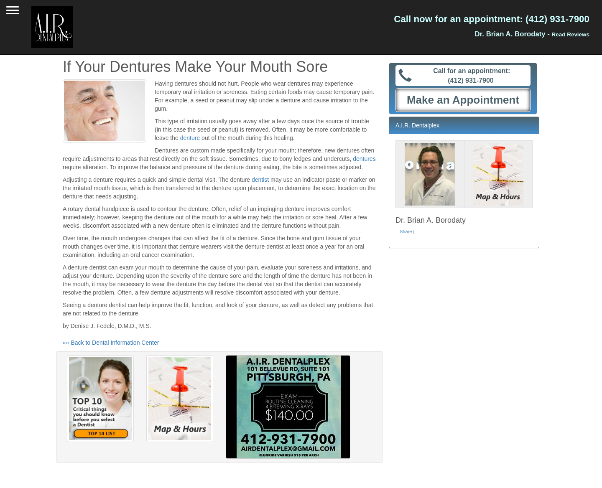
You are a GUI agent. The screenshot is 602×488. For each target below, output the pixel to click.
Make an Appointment (463, 100)
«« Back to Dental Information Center (111, 342)
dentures (364, 158)
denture (190, 138)
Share (406, 231)
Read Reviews (570, 34)
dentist (260, 179)
